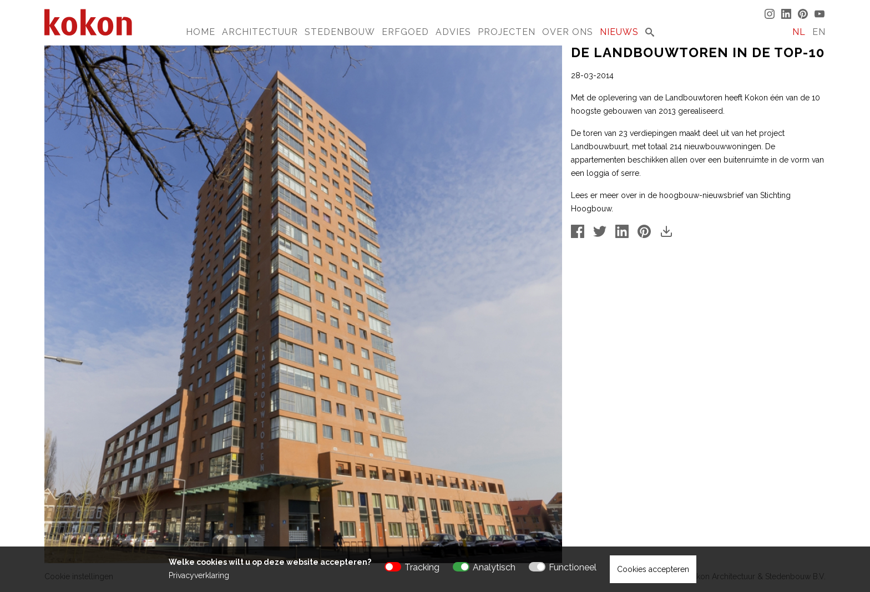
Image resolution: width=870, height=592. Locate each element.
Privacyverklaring (199, 575)
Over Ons (567, 32)
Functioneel (572, 567)
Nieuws (619, 32)
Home (200, 32)
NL (799, 32)
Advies (453, 32)
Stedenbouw (340, 32)
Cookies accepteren (653, 569)
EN (819, 32)
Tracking (421, 567)
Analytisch (494, 567)
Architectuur (260, 32)
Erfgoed (405, 32)
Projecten (506, 32)
